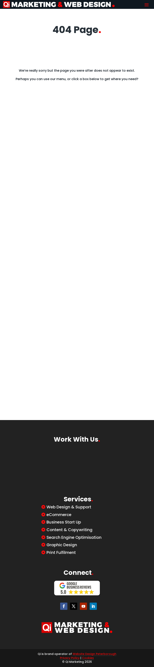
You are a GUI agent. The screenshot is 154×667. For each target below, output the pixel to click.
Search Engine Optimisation (74, 537)
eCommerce (59, 514)
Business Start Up (64, 522)
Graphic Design (62, 544)
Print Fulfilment (61, 552)
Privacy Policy (70, 658)
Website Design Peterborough (94, 654)
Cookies (88, 658)
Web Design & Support (69, 507)
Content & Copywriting (69, 529)
